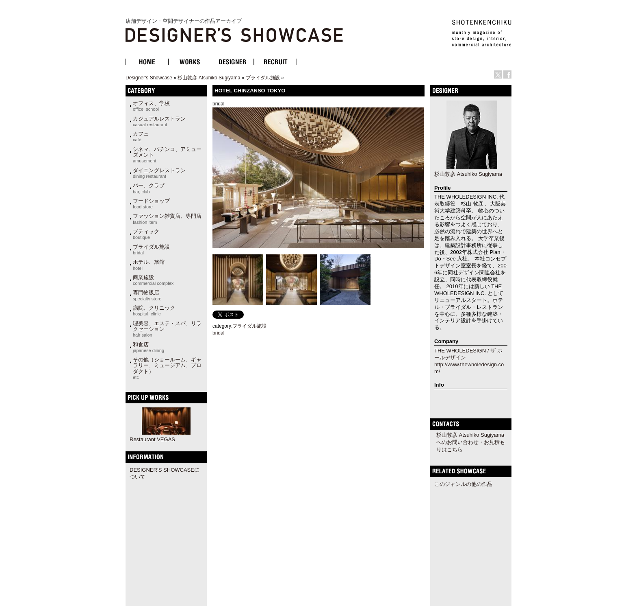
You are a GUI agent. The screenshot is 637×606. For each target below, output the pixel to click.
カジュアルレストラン (159, 121)
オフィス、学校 (151, 106)
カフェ (141, 136)
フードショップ (151, 203)
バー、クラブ (149, 188)
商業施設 (153, 280)
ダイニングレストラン (159, 173)
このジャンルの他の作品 (463, 484)
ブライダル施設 (263, 78)
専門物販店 (147, 295)
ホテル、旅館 (149, 264)
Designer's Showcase (149, 78)
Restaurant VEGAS (152, 439)
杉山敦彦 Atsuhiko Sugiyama (209, 78)
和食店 (148, 347)
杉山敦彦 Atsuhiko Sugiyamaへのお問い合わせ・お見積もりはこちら (470, 442)
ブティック (146, 234)
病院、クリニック (154, 310)
